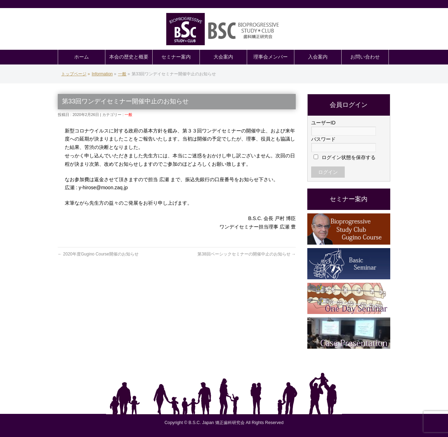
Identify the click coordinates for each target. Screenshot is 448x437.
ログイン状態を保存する (345, 157)
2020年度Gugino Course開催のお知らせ (98, 254)
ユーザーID (323, 122)
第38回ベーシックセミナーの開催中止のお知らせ (246, 254)
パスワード (323, 139)
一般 (128, 114)
